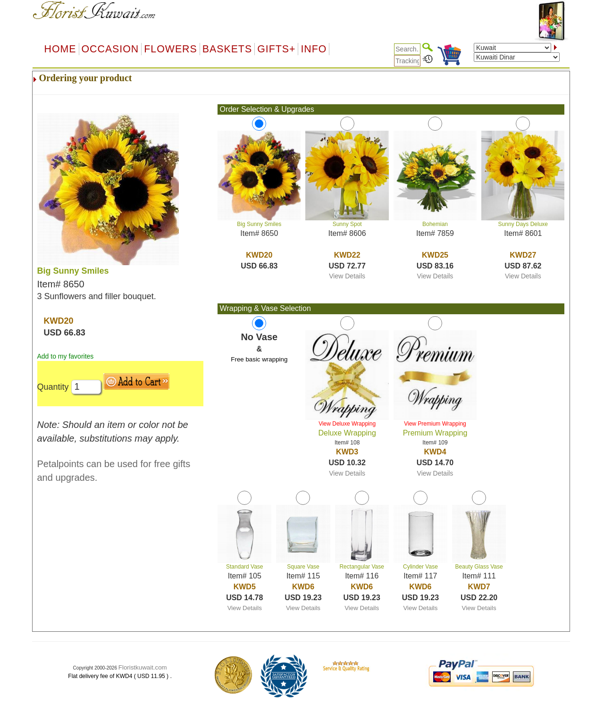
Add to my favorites (65, 356)
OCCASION (110, 49)
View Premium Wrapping (435, 423)
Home (60, 49)
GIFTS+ (276, 49)
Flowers (170, 49)
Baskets (227, 49)
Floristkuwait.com (142, 667)
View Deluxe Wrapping (347, 423)
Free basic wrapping (259, 359)
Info (314, 49)
